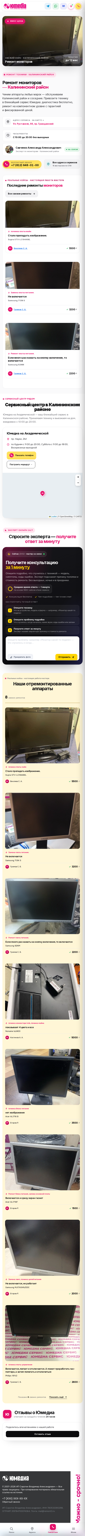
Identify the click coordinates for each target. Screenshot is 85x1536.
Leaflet (53, 517)
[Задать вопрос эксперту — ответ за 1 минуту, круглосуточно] (71, 6)
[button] (42, 493)
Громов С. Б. (20, 309)
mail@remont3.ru (46, 1511)
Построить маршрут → (21, 464)
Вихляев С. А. (20, 248)
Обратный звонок (11, 1501)
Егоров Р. (14, 1123)
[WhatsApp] (55, 6)
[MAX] (63, 6)
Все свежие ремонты (21, 193)
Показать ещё (58, 1397)
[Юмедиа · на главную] (15, 6)
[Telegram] (48, 6)
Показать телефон (21, 455)
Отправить (66, 657)
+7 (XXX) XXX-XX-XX (14, 1498)
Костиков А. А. (16, 1037)
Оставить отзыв (42, 1434)
